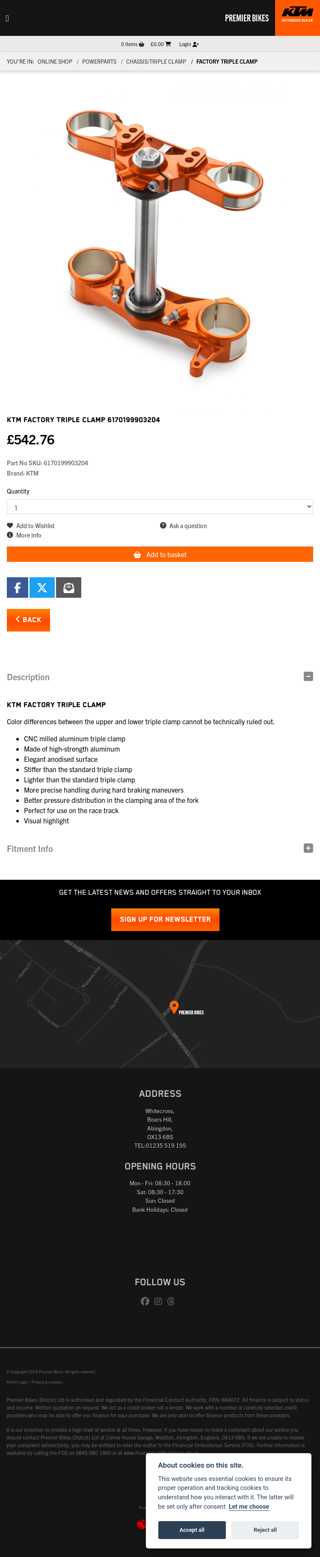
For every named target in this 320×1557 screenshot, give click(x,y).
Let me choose (249, 1506)
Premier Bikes (247, 17)
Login (189, 44)
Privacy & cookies (47, 1381)
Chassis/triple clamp (156, 61)
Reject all (265, 1530)
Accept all (192, 1530)
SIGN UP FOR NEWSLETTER (165, 920)
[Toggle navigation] (7, 18)
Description (28, 676)
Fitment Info (30, 848)
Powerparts (99, 61)
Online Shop (55, 61)
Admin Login (17, 1381)
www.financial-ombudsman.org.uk (161, 1452)
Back (28, 619)
